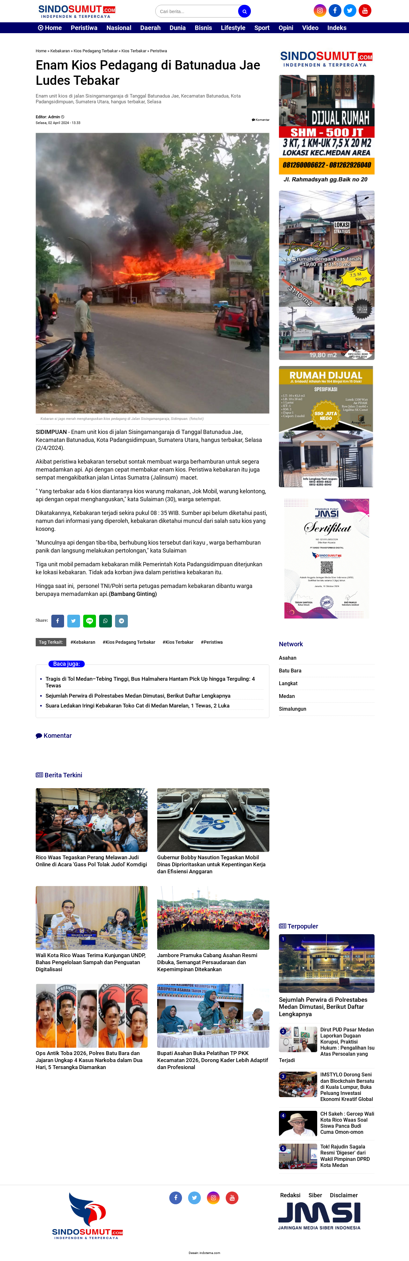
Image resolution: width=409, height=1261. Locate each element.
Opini (286, 28)
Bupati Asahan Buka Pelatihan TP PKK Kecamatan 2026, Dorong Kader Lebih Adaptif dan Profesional (212, 1060)
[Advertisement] (327, 816)
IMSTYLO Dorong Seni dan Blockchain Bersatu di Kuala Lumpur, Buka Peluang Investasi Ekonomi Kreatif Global (347, 1087)
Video (310, 28)
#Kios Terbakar (178, 642)
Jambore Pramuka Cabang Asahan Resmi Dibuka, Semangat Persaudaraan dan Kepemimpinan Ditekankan (207, 962)
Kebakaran (60, 50)
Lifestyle (233, 28)
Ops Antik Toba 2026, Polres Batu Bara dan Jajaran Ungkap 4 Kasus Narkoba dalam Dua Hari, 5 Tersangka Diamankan (89, 1060)
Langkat (288, 683)
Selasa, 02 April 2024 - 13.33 (58, 123)
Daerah (150, 28)
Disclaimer (344, 1195)
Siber (315, 1195)
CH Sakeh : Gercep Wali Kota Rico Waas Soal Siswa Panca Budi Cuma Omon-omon (347, 1123)
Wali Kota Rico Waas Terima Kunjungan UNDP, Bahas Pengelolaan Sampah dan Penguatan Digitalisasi (91, 962)
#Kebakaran (82, 642)
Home (50, 28)
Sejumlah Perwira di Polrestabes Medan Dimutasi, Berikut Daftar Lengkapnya (138, 696)
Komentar (260, 119)
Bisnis (203, 28)
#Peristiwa (212, 642)
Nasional (118, 28)
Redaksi (290, 1195)
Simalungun (292, 709)
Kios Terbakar (133, 50)
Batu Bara (290, 671)
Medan (287, 696)
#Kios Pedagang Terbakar (129, 642)
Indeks (337, 28)
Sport (262, 28)
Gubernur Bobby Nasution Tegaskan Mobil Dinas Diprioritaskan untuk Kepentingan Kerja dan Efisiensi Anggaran (211, 864)
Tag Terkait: (51, 642)
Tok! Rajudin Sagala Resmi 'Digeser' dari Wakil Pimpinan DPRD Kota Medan (345, 1156)
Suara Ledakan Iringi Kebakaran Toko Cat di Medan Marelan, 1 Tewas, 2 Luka (138, 705)
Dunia (178, 28)
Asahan (287, 658)
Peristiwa (84, 28)
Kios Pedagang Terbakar (96, 50)
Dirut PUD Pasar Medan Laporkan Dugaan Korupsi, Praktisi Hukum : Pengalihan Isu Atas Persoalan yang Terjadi (327, 1045)
